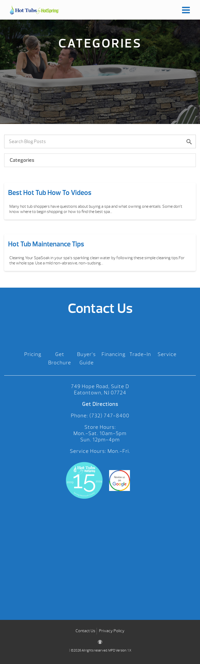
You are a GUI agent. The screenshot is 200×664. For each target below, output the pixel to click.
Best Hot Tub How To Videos (49, 192)
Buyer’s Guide (86, 358)
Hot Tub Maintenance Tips (46, 244)
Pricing (32, 354)
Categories (22, 160)
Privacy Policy (111, 630)
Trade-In (140, 354)
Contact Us (85, 630)
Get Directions (100, 404)
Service (167, 354)
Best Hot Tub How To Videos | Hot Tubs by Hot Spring (34, 9)
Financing (114, 354)
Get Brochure (59, 358)
